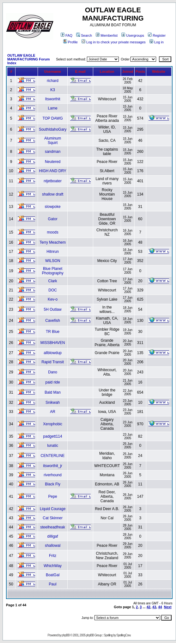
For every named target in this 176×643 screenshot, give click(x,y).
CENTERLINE (53, 455)
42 (148, 607)
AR (52, 411)
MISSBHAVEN (52, 342)
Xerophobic (52, 424)
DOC (52, 290)
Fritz (52, 555)
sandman (52, 151)
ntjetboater (53, 181)
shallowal (52, 545)
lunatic (52, 445)
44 (160, 607)
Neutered (52, 161)
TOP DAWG (52, 118)
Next (168, 607)
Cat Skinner (53, 518)
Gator (53, 219)
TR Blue (52, 331)
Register (157, 35)
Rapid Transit (52, 362)
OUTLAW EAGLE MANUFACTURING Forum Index (28, 59)
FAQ (66, 35)
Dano (52, 372)
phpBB (66, 635)
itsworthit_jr (52, 466)
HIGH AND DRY (52, 171)
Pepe (52, 496)
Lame (53, 108)
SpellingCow (123, 635)
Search (84, 35)
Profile (70, 42)
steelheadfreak (52, 527)
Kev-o (53, 299)
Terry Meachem (52, 242)
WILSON (52, 261)
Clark (52, 281)
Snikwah (53, 402)
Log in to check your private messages (114, 42)
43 (154, 607)
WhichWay (53, 566)
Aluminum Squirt (52, 140)
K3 (52, 90)
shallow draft (52, 194)
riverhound (53, 475)
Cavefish (52, 320)
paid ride (53, 382)
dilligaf (52, 536)
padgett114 (52, 436)
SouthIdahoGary (52, 129)
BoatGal (52, 575)
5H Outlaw (53, 309)
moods (52, 232)
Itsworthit (52, 99)
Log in (156, 42)
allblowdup (53, 353)
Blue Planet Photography (53, 270)
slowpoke (53, 206)
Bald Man (53, 392)
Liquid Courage (52, 509)
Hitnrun (52, 251)
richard (52, 80)
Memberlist (107, 35)
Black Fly (52, 484)
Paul (53, 584)
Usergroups (132, 35)
